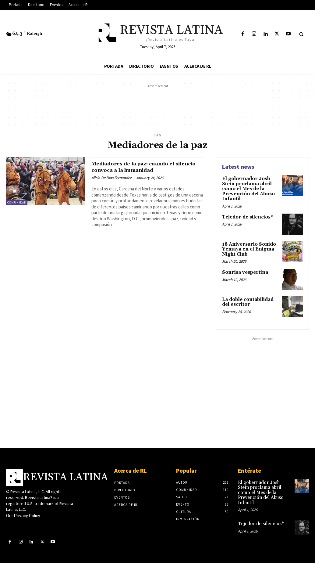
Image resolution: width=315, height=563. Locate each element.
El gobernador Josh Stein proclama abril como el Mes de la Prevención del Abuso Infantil (247, 188)
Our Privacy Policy (23, 513)
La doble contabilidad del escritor (247, 299)
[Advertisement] (157, 103)
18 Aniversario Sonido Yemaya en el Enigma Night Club (247, 247)
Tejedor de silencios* (246, 215)
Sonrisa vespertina (243, 269)
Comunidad (16, 202)
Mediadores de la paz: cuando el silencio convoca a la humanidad (142, 167)
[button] (301, 34)
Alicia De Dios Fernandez (111, 177)
